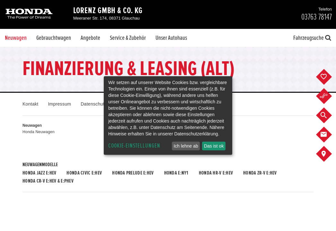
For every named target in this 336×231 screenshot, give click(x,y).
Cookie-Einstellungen (134, 146)
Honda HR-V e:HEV (216, 172)
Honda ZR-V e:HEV (260, 172)
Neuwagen (16, 38)
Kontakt (30, 104)
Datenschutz (94, 104)
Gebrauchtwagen (53, 38)
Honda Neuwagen (38, 132)
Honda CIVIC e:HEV (84, 172)
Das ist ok (214, 146)
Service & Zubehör (128, 38)
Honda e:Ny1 (176, 172)
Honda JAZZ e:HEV (39, 172)
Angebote (90, 38)
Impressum (59, 104)
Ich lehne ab (185, 146)
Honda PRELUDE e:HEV (133, 172)
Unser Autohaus (171, 38)
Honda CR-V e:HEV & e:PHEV (48, 181)
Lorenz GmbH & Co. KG (108, 10)
